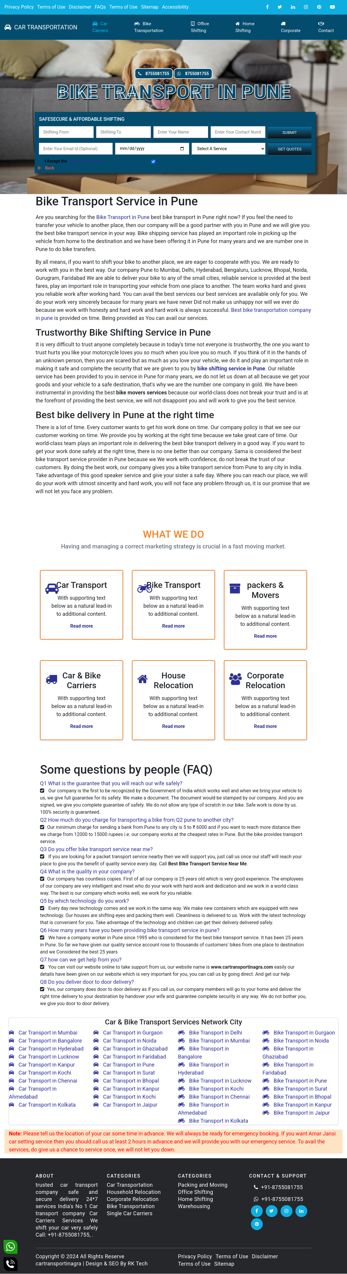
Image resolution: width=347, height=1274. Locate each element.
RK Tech (138, 1264)
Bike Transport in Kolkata (213, 1121)
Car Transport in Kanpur (42, 1065)
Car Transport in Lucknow (44, 1057)
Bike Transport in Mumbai (214, 1041)
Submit (289, 132)
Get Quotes (290, 149)
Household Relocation (134, 1192)
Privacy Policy (19, 7)
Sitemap (149, 7)
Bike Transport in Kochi (211, 1089)
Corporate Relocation (133, 1199)
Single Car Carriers (129, 1213)
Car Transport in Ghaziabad (130, 1049)
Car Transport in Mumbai (43, 1033)
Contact (326, 27)
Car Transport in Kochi (40, 1073)
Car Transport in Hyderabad (46, 1049)
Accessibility (175, 7)
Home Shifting (244, 27)
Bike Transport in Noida (295, 1041)
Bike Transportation (148, 27)
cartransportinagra (58, 1264)
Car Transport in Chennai (43, 1081)
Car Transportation (130, 1185)
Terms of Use (51, 7)
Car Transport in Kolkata (42, 1105)
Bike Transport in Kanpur (297, 1105)
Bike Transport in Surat (294, 1089)
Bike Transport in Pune (122, 217)
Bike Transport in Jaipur (296, 1113)
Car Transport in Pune (124, 1065)
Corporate (290, 27)
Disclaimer (80, 7)
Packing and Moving (202, 1185)
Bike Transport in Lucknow (215, 1081)
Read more (81, 626)
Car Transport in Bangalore (45, 1041)
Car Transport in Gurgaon (128, 1033)
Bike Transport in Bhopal (296, 1097)
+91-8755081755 (278, 1187)
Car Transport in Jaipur (125, 1105)
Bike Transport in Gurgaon (298, 1033)
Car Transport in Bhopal (126, 1081)
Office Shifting (200, 27)
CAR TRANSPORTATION (40, 27)
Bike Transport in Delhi (210, 1033)
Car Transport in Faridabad (129, 1057)
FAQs (100, 7)
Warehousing (194, 1206)
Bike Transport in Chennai (214, 1097)
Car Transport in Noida (125, 1041)
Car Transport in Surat (124, 1073)
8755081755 (146, 73)
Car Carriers (100, 27)
